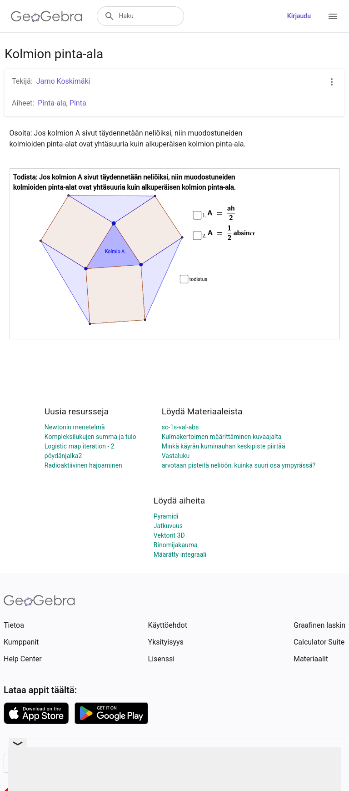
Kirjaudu (299, 16)
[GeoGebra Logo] (46, 16)
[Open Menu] (332, 16)
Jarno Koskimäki (63, 81)
